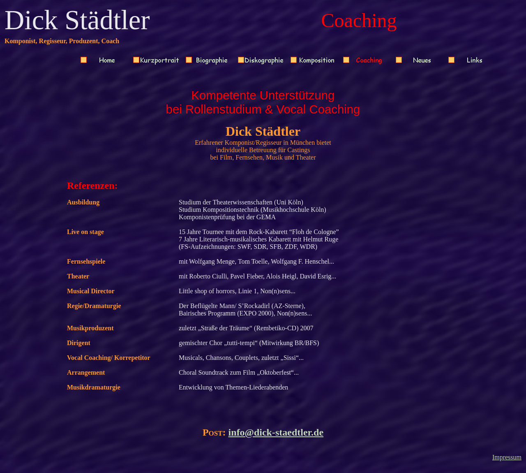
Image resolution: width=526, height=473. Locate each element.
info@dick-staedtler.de (275, 432)
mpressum (507, 457)
